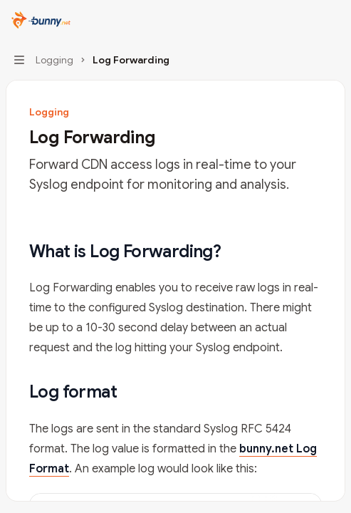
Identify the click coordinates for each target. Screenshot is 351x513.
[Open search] (305, 20)
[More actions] (332, 20)
